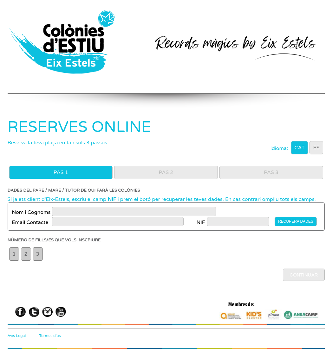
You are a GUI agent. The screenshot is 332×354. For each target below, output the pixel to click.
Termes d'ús (50, 335)
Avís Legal (17, 335)
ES (316, 148)
